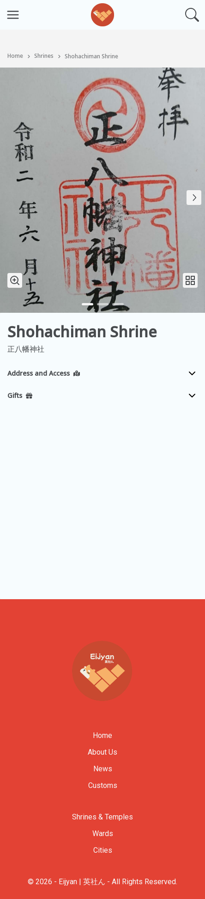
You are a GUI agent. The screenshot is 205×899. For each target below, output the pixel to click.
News (102, 768)
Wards (102, 833)
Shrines (44, 56)
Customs (102, 785)
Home (15, 56)
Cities (102, 850)
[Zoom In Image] (14, 280)
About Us (102, 752)
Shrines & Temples (102, 816)
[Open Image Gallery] (190, 280)
